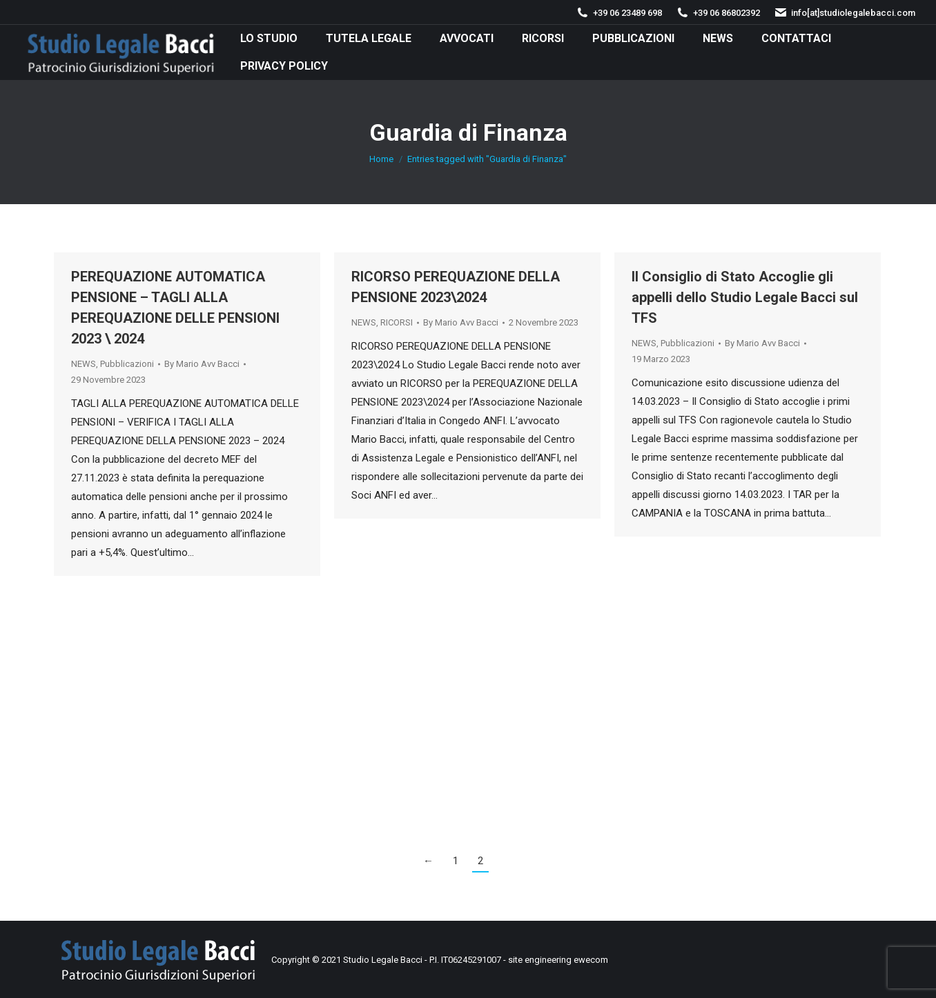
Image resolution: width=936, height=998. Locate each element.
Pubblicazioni (127, 364)
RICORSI (396, 322)
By (202, 364)
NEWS (83, 364)
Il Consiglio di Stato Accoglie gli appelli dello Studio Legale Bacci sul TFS (745, 297)
